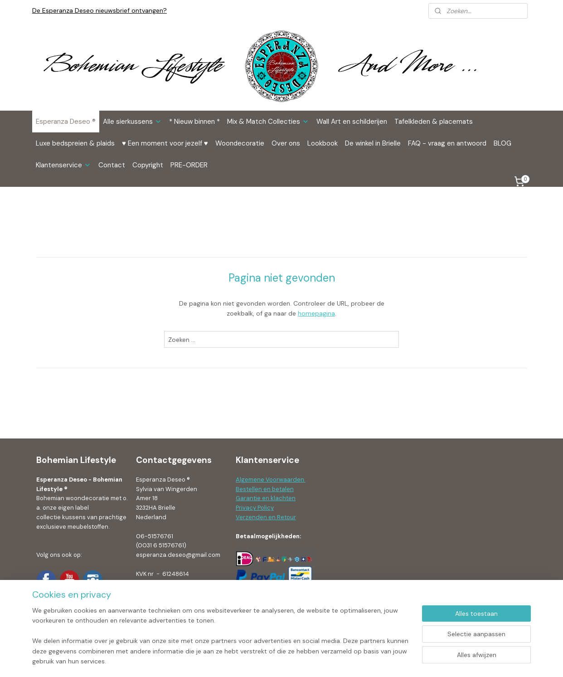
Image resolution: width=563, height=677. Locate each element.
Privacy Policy (255, 507)
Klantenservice (63, 165)
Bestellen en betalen (265, 489)
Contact (111, 165)
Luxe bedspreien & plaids (75, 143)
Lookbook (322, 143)
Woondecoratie (239, 143)
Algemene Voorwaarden (271, 479)
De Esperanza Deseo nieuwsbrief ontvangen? (99, 10)
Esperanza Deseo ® (66, 121)
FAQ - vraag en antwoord (447, 143)
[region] (221, 641)
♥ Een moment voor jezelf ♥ (165, 143)
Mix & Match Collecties (268, 121)
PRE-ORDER (189, 165)
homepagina (316, 313)
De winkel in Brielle (373, 143)
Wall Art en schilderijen (351, 121)
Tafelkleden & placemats (433, 121)
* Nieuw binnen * (194, 121)
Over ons (286, 143)
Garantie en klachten (266, 498)
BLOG (502, 143)
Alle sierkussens (132, 121)
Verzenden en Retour (266, 517)
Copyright (147, 165)
